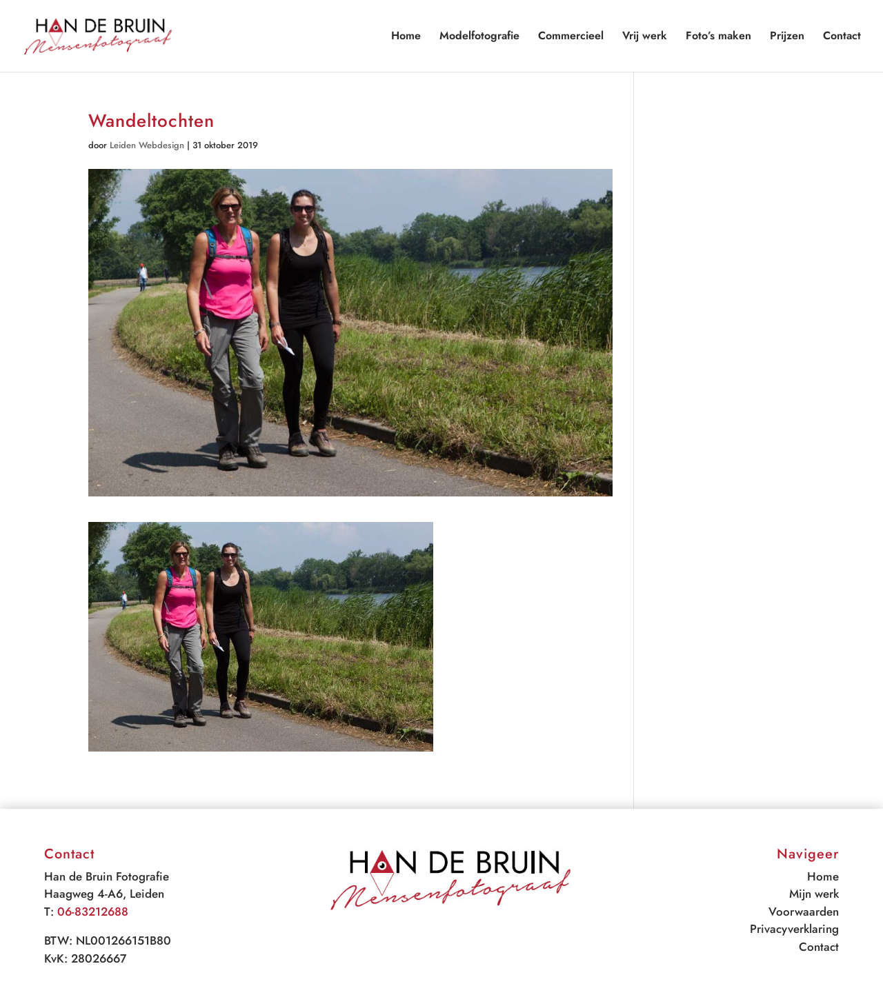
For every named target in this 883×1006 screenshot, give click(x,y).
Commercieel (571, 37)
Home (406, 37)
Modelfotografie (479, 37)
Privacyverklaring (794, 929)
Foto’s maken (718, 37)
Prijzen (787, 37)
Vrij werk (644, 37)
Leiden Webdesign (147, 145)
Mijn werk (814, 893)
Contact (842, 37)
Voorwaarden (803, 911)
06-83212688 (92, 911)
